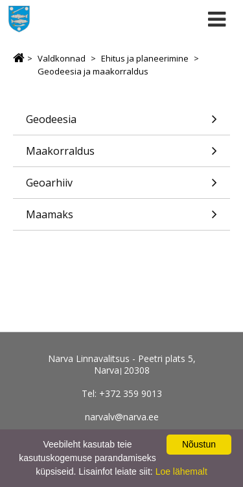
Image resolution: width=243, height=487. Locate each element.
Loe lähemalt (181, 471)
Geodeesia (121, 123)
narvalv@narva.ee (122, 417)
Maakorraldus (121, 155)
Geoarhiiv (121, 187)
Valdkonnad (62, 58)
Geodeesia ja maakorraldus (93, 71)
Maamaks (121, 218)
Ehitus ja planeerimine (145, 58)
